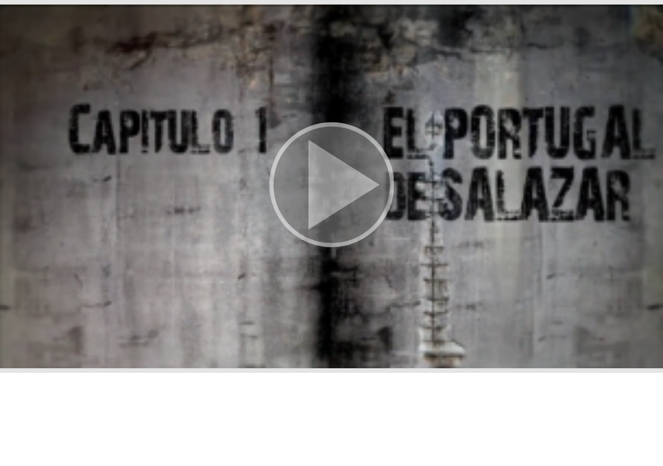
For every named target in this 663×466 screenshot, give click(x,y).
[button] (331, 186)
